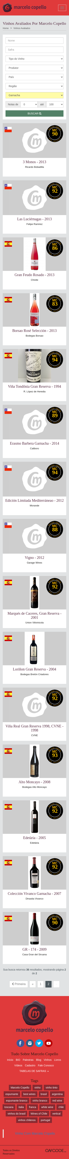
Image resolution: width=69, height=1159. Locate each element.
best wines (29, 1094)
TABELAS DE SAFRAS (34, 1071)
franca (32, 1107)
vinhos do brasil (16, 1113)
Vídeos (18, 1065)
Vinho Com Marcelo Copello (35, 1133)
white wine (47, 1107)
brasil (44, 1094)
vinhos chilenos (27, 1120)
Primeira (19, 984)
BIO (18, 1059)
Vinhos (48, 1059)
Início (10, 1059)
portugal (45, 1120)
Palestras (28, 1059)
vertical (56, 1113)
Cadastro (30, 1065)
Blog (38, 1059)
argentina (57, 1094)
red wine (57, 1100)
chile (61, 1107)
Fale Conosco (46, 1065)
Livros (57, 1059)
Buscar (34, 113)
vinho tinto (51, 1087)
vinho (37, 1087)
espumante (12, 1094)
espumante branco (16, 1100)
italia (21, 1107)
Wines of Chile (39, 1113)
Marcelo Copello (20, 1087)
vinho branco (39, 1100)
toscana (8, 1107)
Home (6, 28)
